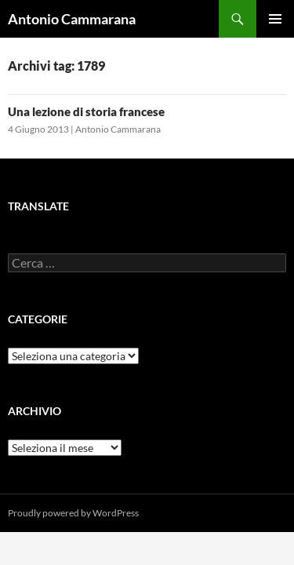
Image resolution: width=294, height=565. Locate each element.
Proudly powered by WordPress (73, 513)
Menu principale (275, 19)
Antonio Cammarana (72, 18)
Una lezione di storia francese (86, 111)
